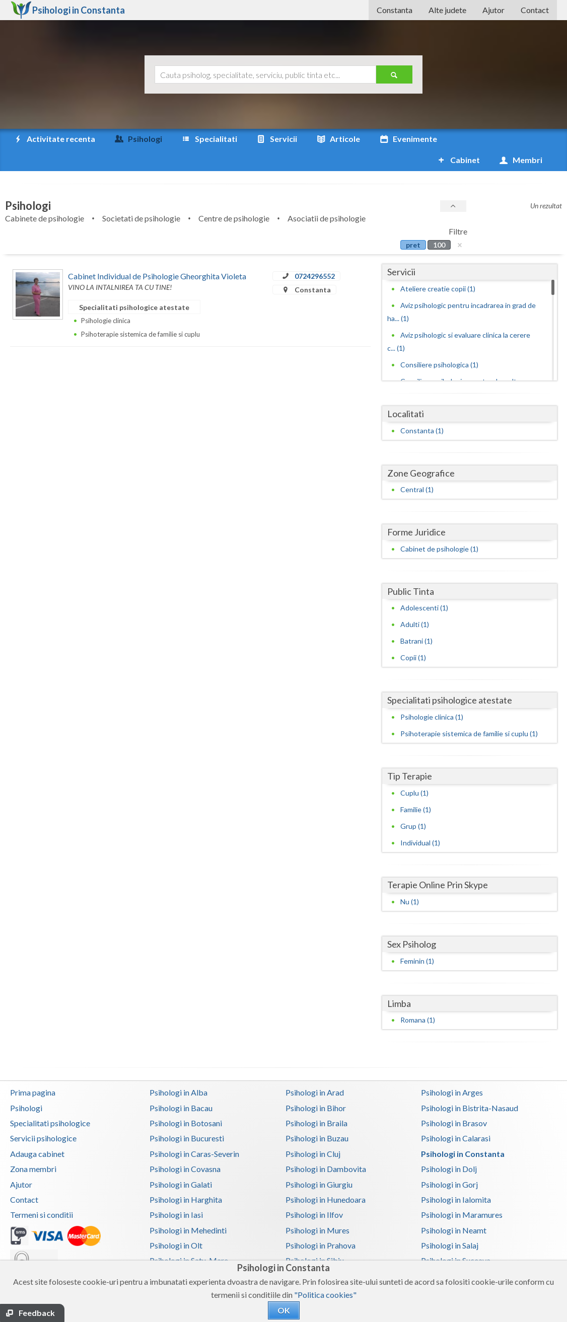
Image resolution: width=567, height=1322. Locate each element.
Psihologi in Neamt (453, 1209)
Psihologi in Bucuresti (187, 1117)
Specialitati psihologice (50, 1102)
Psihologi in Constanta (463, 1132)
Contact (535, 10)
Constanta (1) (422, 409)
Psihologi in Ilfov (314, 1193)
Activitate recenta (54, 139)
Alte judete (447, 10)
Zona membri (33, 1147)
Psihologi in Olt (176, 1224)
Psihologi (26, 1087)
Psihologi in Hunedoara (326, 1178)
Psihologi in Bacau (181, 1087)
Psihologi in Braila (316, 1102)
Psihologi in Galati (181, 1163)
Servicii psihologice (43, 1117)
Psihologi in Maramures (462, 1193)
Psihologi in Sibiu (315, 1239)
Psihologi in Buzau (317, 1117)
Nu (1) (409, 880)
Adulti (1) (414, 603)
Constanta (394, 10)
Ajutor (493, 10)
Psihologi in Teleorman (189, 1255)
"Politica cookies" (325, 1294)
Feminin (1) (417, 940)
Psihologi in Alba (178, 1071)
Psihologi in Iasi (176, 1193)
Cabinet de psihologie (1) (439, 527)
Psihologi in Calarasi (455, 1117)
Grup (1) (413, 805)
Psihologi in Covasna (185, 1147)
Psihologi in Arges (452, 1071)
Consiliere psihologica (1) (439, 343)
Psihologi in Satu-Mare (189, 1239)
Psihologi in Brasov (454, 1102)
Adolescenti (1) (424, 586)
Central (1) (417, 468)
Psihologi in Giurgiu (319, 1163)
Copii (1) (413, 636)
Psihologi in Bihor (316, 1087)
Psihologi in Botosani (186, 1102)
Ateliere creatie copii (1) (437, 267)
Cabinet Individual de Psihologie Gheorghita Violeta (157, 255)
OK (283, 1310)
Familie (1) (415, 788)
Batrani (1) (416, 619)
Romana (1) (417, 998)
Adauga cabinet (37, 1132)
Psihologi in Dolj (449, 1147)
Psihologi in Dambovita (326, 1147)
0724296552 (315, 255)
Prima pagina (32, 1071)
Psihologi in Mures (317, 1209)
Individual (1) (420, 821)
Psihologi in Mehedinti (188, 1209)
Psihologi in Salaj (449, 1224)
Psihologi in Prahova (321, 1224)
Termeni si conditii (41, 1193)
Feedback (37, 1312)
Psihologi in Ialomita (456, 1178)
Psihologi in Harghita (186, 1178)
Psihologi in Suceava (455, 1239)
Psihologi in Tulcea (453, 1255)
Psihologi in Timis (316, 1255)
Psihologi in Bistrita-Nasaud (469, 1087)
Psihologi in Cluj (313, 1132)
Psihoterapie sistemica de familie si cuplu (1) (469, 712)
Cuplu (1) (414, 771)
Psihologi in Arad (315, 1071)
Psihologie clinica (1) (431, 695)
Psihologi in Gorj (449, 1163)
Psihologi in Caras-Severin (194, 1132)
